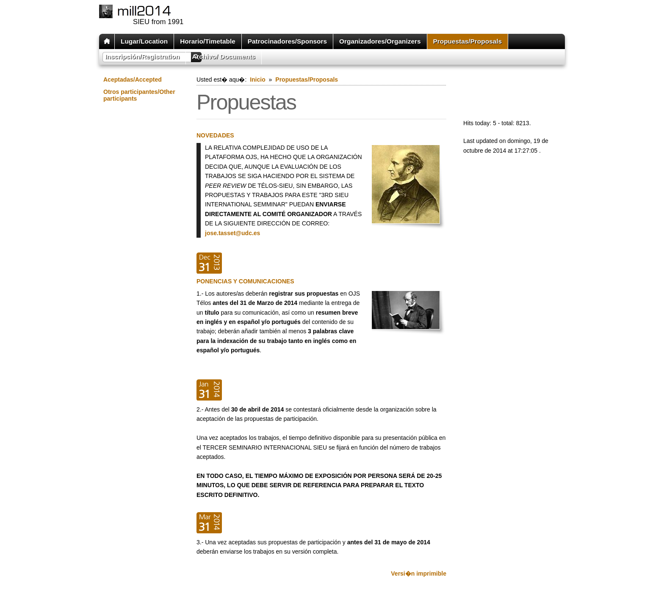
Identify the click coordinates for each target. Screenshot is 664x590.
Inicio (258, 79)
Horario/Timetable (207, 41)
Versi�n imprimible (418, 573)
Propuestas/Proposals (467, 41)
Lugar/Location (144, 41)
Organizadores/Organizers (380, 41)
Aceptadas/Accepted (132, 79)
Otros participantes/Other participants (139, 95)
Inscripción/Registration (142, 56)
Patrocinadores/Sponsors (287, 41)
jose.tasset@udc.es (232, 233)
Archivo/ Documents (223, 56)
